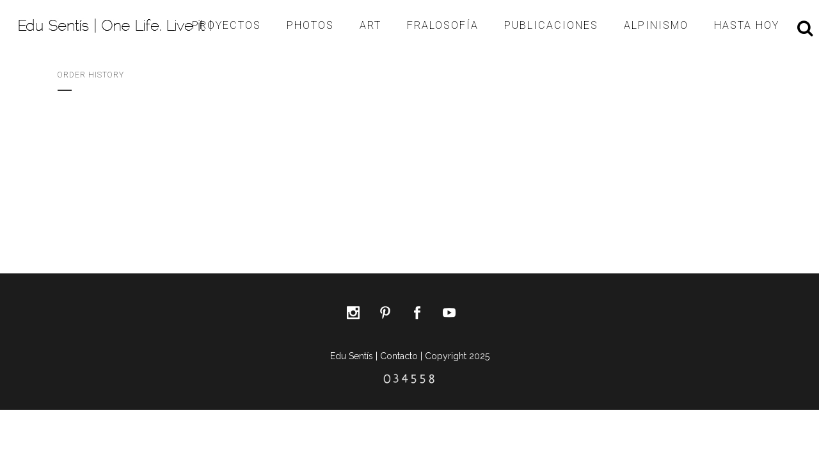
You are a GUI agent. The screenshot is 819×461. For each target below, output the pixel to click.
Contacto (399, 356)
